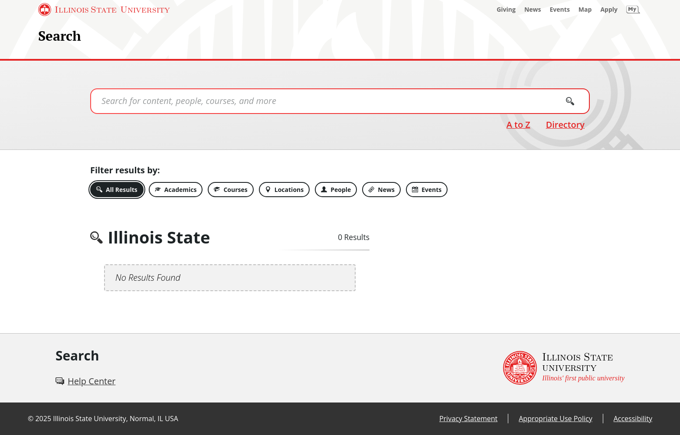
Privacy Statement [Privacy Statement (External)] (468, 418)
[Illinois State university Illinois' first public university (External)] (563, 368)
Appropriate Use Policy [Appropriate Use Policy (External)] (555, 418)
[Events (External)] (560, 9)
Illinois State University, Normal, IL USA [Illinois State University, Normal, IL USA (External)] (115, 418)
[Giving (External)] (506, 9)
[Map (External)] (585, 9)
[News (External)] (533, 9)
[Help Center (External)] (85, 381)
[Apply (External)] (608, 9)
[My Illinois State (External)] (633, 9)
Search (59, 36)
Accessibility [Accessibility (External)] (633, 418)
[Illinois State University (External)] (104, 9)
